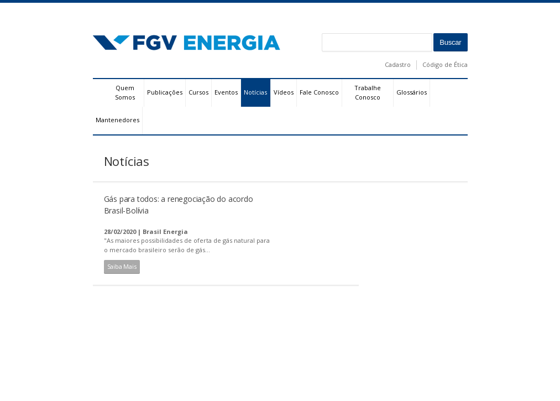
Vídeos (284, 92)
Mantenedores (117, 120)
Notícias (255, 92)
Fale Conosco (319, 92)
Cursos (198, 92)
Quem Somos (125, 92)
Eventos (226, 92)
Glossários (411, 92)
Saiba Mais (122, 266)
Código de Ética (445, 64)
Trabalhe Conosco (367, 92)
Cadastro (398, 64)
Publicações (164, 92)
